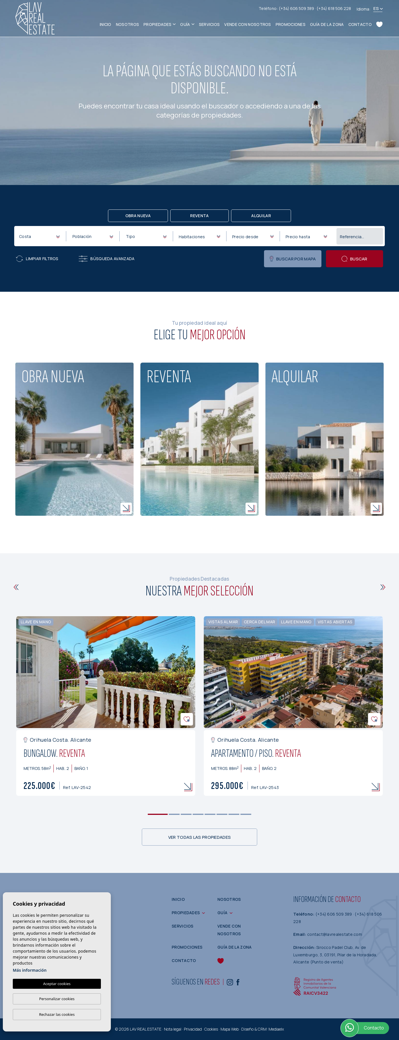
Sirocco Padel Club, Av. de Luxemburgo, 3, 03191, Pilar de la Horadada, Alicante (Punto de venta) (335, 955)
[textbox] (40, 236)
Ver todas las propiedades (199, 837)
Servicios (209, 24)
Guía (185, 24)
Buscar (354, 259)
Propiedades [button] (157, 24)
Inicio (105, 24)
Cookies (211, 1029)
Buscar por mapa (293, 259)
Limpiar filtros (37, 259)
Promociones (291, 24)
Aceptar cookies (56, 983)
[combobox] (39, 236)
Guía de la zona (327, 24)
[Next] (383, 587)
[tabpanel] (105, 706)
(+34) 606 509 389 (297, 8)
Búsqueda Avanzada (106, 259)
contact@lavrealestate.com (334, 934)
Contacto (360, 24)
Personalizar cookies (57, 998)
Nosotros (127, 24)
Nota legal (172, 1029)
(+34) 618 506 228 (334, 8)
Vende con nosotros (247, 24)
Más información (30, 970)
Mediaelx (276, 1029)
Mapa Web (230, 1029)
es (376, 8)
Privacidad (193, 1029)
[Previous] (16, 587)
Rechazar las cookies (56, 1014)
